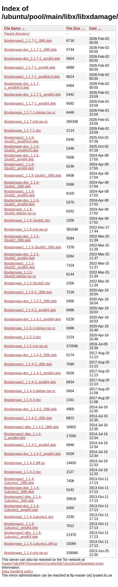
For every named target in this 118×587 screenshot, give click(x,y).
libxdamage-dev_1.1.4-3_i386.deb (30, 355)
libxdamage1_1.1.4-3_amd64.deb (30, 382)
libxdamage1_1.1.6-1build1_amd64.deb (19, 193)
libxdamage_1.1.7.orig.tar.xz (26, 121)
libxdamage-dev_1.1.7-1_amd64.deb (32, 94)
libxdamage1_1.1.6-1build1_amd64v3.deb (21, 139)
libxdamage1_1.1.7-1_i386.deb (28, 41)
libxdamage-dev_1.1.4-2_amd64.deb (32, 454)
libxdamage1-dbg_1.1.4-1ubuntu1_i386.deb (23, 499)
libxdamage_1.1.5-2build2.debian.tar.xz (20, 274)
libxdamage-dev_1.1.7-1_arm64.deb (32, 58)
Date (93, 28)
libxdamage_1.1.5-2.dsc (22, 337)
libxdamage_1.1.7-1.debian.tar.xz (29, 112)
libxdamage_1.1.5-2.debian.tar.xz (29, 328)
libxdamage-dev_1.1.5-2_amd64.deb (32, 319)
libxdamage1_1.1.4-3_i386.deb (28, 364)
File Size (73, 28)
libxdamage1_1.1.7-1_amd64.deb (30, 103)
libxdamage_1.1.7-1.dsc (22, 130)
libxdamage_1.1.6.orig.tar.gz (26, 229)
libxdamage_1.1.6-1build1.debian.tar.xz (20, 211)
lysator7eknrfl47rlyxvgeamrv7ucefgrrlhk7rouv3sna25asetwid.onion (53, 563)
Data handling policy (17, 571)
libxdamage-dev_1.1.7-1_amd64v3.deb (22, 85)
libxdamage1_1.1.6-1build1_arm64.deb (19, 166)
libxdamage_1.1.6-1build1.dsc (27, 220)
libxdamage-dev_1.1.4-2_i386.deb (30, 409)
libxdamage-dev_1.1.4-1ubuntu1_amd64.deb (22, 508)
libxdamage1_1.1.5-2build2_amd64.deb (19, 265)
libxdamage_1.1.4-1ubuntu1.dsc (29, 517)
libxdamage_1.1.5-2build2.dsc (27, 283)
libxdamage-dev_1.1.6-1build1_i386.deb (22, 184)
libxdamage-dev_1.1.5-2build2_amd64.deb (22, 256)
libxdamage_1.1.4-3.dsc (22, 400)
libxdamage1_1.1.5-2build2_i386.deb (32, 247)
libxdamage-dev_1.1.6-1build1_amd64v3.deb (22, 148)
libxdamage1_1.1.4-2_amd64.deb (30, 445)
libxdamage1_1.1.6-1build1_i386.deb (32, 175)
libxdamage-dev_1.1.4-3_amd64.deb (32, 373)
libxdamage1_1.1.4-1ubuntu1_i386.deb (19, 481)
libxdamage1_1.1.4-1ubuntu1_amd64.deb (21, 526)
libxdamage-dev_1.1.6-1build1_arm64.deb (22, 157)
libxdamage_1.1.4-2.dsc (22, 472)
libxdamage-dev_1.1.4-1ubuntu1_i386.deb (22, 490)
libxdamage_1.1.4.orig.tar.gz (26, 553)
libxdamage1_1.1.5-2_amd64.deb (30, 310)
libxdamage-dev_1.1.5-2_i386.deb (30, 301)
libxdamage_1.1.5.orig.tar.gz (26, 346)
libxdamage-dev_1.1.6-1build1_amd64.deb (22, 202)
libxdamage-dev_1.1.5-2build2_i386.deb (22, 238)
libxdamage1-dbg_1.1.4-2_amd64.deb (23, 436)
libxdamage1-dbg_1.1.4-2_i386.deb (31, 427)
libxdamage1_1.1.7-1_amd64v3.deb (32, 77)
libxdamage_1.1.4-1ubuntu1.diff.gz (30, 544)
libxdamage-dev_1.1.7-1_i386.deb (30, 49)
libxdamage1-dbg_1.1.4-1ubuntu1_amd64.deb (23, 535)
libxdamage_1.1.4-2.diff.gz (24, 463)
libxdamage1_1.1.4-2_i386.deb (28, 418)
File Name (12, 28)
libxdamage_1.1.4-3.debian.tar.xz (29, 391)
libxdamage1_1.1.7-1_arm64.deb (29, 67)
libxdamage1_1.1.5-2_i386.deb (28, 292)
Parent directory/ (17, 34)
